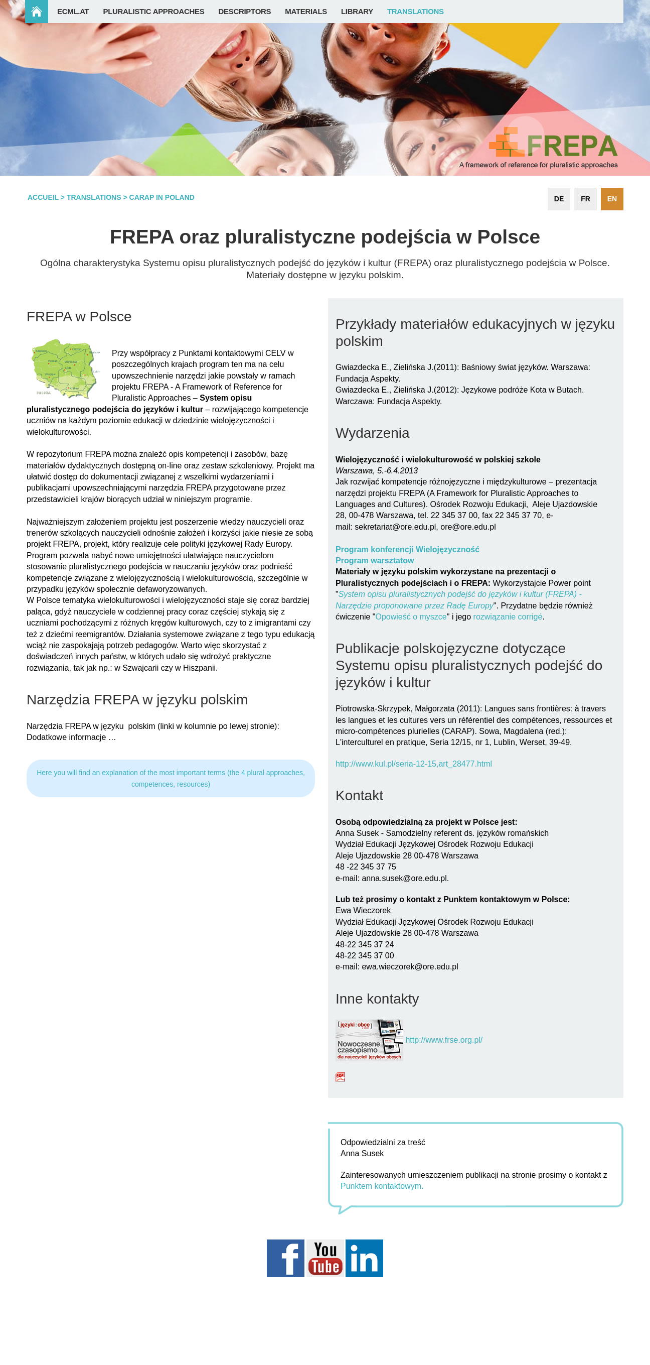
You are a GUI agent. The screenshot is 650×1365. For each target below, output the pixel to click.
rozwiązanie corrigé (508, 616)
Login (603, 1359)
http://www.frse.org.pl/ (443, 1040)
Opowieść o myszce (410, 616)
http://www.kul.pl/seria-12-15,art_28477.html (414, 764)
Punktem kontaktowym (381, 1186)
